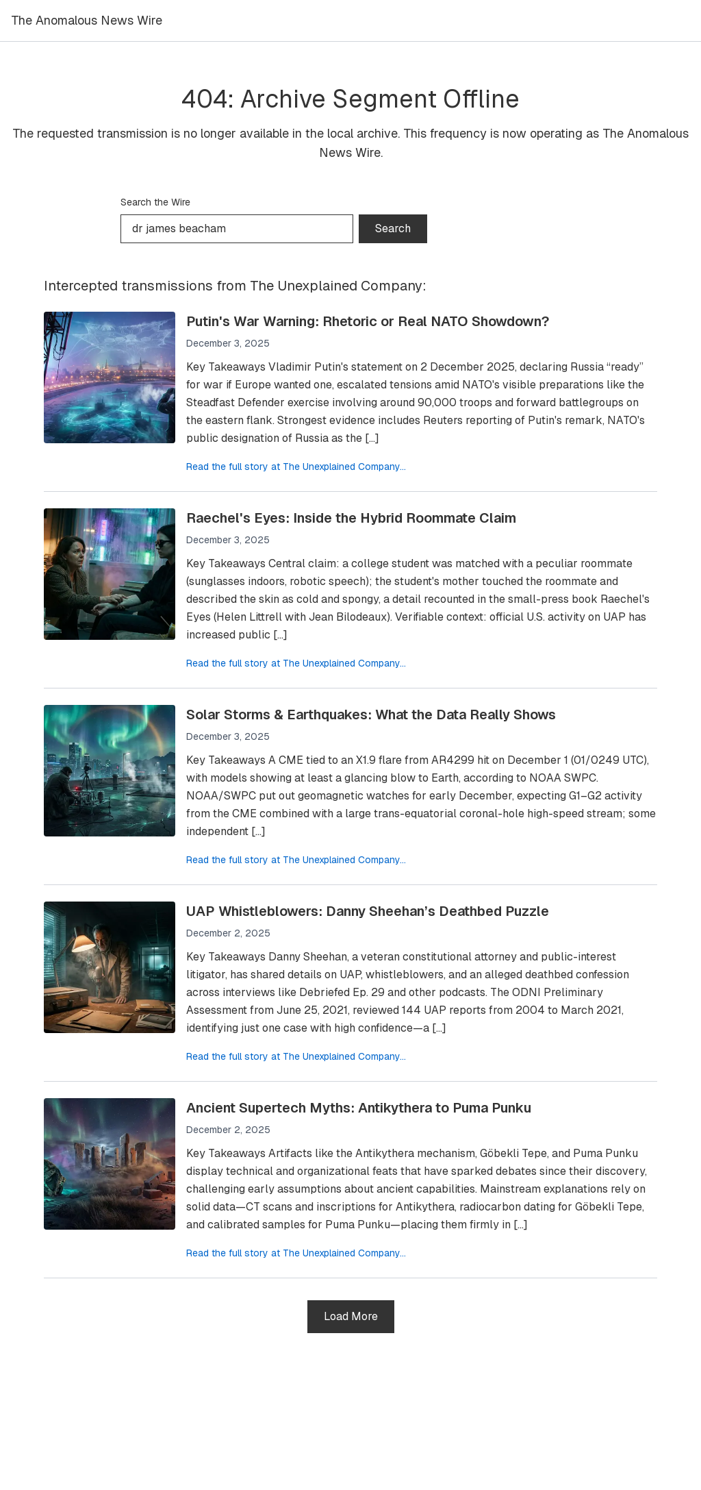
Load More (351, 1316)
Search (393, 228)
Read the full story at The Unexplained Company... (296, 466)
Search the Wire (155, 202)
